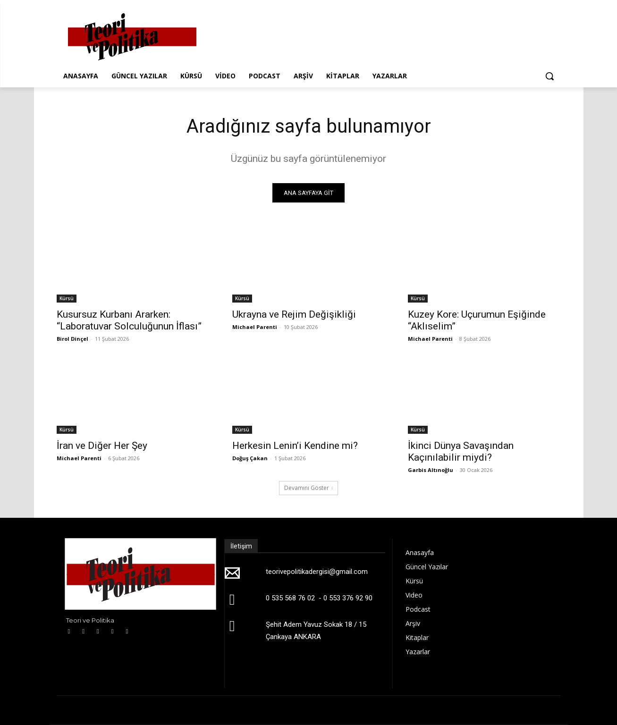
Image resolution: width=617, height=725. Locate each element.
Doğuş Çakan (250, 458)
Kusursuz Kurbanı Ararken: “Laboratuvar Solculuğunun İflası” (129, 320)
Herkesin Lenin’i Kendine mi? (295, 445)
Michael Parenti (254, 326)
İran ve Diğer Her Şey (102, 445)
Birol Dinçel (72, 338)
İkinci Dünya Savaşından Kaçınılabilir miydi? (461, 451)
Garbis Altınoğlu (430, 469)
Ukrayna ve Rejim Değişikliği (294, 314)
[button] (549, 76)
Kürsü (66, 298)
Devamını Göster (308, 488)
